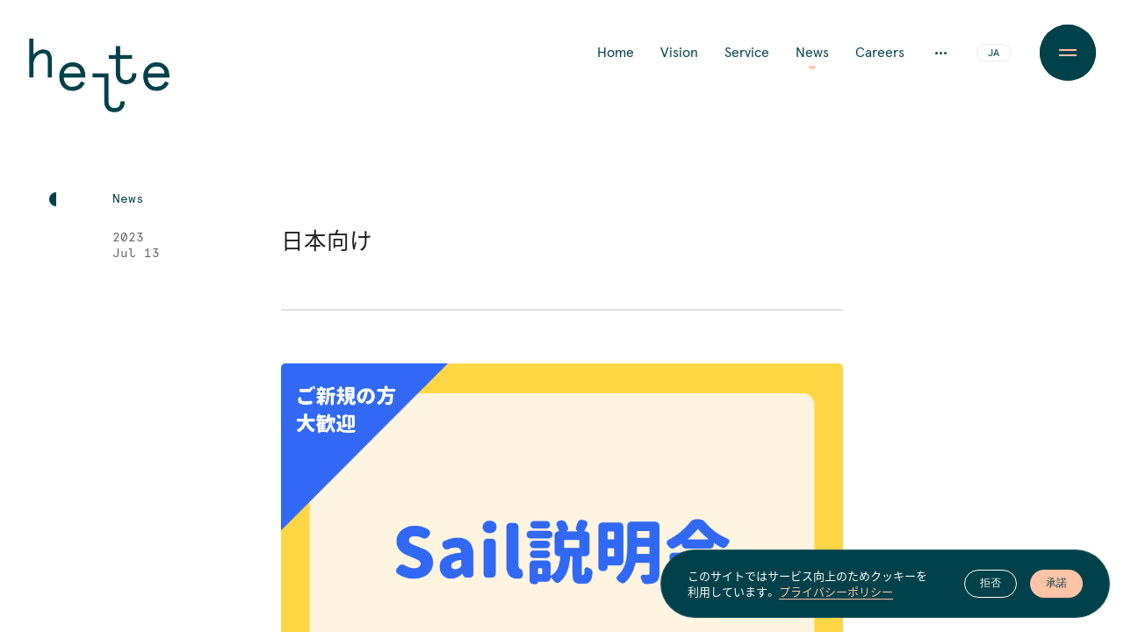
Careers (879, 53)
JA (993, 53)
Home (615, 53)
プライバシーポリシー (836, 592)
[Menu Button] (1068, 52)
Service (746, 53)
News (812, 53)
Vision (679, 53)
